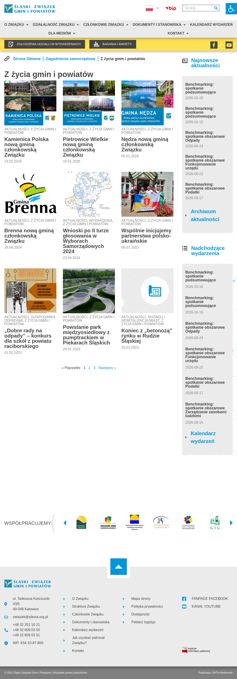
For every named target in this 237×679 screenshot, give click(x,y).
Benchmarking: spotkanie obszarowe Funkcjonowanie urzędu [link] (205, 162)
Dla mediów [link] (61, 33)
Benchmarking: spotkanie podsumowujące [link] (200, 88)
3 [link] (94, 368)
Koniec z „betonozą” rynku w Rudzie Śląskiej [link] (146, 336)
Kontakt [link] (178, 33)
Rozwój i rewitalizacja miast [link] (143, 318)
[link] (231, 8)
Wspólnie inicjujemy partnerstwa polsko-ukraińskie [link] (146, 236)
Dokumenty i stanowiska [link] (159, 25)
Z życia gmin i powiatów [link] (85, 224)
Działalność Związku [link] (56, 25)
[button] (65, 522)
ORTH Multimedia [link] (222, 672)
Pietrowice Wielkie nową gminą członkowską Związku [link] (85, 147)
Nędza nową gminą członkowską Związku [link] (144, 144)
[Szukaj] (216, 8)
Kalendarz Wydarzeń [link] (211, 24)
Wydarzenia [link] (101, 220)
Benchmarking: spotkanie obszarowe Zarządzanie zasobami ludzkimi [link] (206, 410)
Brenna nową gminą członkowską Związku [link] (29, 236)
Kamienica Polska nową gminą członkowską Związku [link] (26, 147)
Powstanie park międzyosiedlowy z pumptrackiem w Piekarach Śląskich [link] (86, 335)
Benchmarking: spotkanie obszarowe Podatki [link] (205, 188)
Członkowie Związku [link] (105, 25)
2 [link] (89, 368)
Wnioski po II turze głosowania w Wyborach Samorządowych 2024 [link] (86, 241)
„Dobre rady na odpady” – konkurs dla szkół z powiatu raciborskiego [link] (27, 338)
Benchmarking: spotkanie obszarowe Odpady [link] (205, 136)
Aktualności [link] (16, 129)
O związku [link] (16, 25)
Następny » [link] (107, 368)
